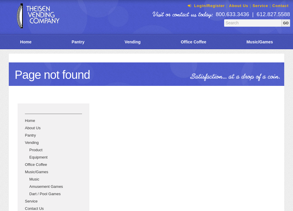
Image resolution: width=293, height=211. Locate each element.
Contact (280, 6)
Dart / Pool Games (45, 194)
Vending (132, 42)
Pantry (78, 42)
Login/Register (205, 6)
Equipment (38, 157)
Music (34, 179)
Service (260, 6)
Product (35, 150)
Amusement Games (46, 186)
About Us (238, 6)
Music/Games (36, 172)
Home (26, 42)
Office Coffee (193, 42)
